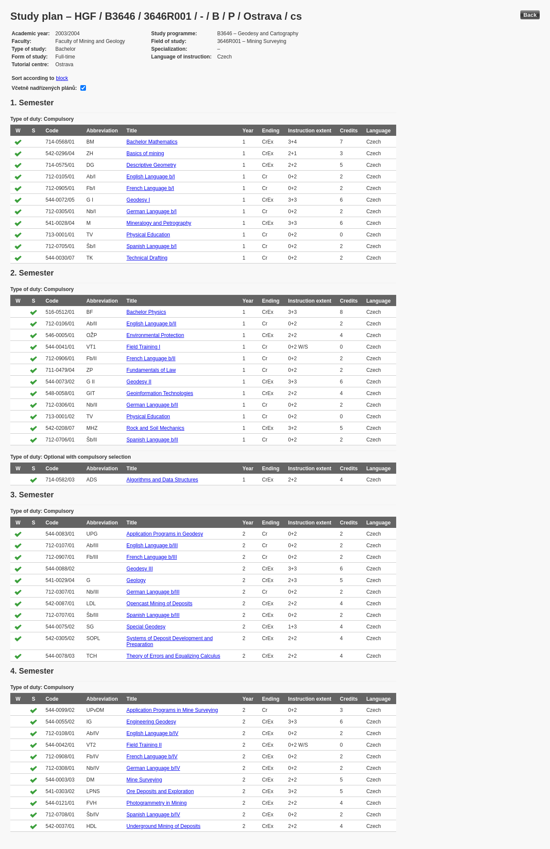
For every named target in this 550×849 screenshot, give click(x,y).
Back (530, 15)
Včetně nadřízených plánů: (44, 88)
